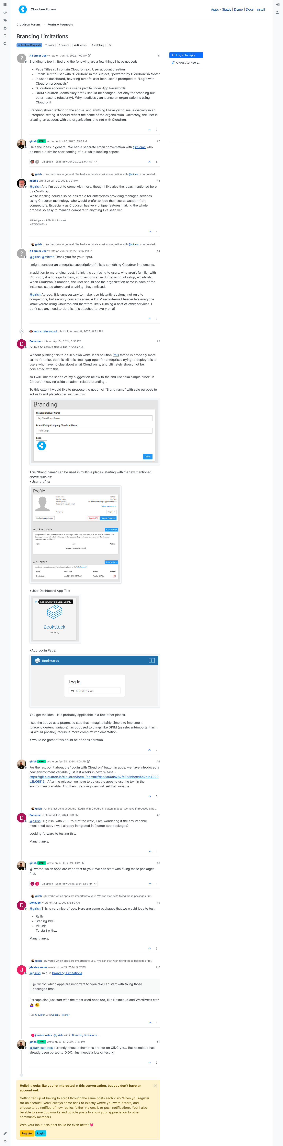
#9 (158, 902)
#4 (158, 250)
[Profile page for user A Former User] (21, 58)
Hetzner (65, 1014)
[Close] (155, 1085)
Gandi (54, 1014)
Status (226, 9)
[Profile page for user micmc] (21, 183)
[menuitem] (277, 5)
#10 (158, 967)
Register (27, 1133)
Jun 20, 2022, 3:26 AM (73, 141)
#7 (158, 815)
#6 (158, 761)
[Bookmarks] (5, 36)
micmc (33, 180)
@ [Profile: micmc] (139, 147)
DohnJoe (35, 341)
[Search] (5, 44)
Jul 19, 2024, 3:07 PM (73, 967)
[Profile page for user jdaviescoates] (21, 970)
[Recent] (5, 12)
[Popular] (5, 28)
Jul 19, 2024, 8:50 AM (66, 902)
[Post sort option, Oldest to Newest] (186, 63)
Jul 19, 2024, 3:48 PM (72, 1041)
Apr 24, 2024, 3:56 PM (67, 341)
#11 (158, 1041)
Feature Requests (29, 45)
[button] (5, 1133)
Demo (238, 9)
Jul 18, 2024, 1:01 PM (66, 815)
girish (33, 141)
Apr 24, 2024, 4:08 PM (72, 761)
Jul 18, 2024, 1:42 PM (72, 863)
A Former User (38, 55)
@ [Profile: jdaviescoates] (41, 1048)
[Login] (277, 5)
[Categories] (5, 5)
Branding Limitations (67, 973)
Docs (250, 9)
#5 (158, 341)
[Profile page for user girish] (21, 144)
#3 (158, 180)
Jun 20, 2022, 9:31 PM (64, 180)
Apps (215, 9)
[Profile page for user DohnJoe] (21, 344)
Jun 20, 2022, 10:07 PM (74, 250)
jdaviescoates (38, 967)
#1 (158, 55)
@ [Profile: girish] (34, 186)
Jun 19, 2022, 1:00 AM (73, 55)
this (116, 355)
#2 (158, 141)
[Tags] (5, 20)
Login (40, 1133)
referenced (50, 331)
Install (260, 9)
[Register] (277, 12)
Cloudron (40, 1014)
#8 (158, 863)
